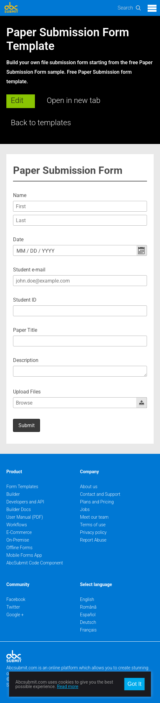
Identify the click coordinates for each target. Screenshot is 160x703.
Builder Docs (18, 509)
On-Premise (17, 540)
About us (88, 486)
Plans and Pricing (97, 501)
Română (88, 607)
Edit (17, 100)
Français (88, 629)
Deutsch (88, 622)
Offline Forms (19, 547)
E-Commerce (19, 532)
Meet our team (94, 517)
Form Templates (22, 486)
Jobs (85, 509)
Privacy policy (93, 532)
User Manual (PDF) (24, 517)
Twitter (13, 607)
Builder (13, 494)
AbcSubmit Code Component (34, 562)
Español (88, 614)
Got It (134, 684)
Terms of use (92, 524)
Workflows (16, 524)
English (87, 599)
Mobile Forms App (24, 555)
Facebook (15, 599)
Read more (67, 686)
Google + (15, 614)
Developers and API (25, 501)
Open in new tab (73, 100)
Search (125, 8)
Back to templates (41, 122)
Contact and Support (100, 494)
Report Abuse (93, 540)
